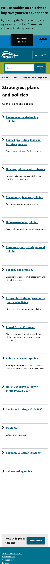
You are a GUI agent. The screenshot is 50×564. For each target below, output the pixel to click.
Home (5, 77)
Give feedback (36, 540)
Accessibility (7, 559)
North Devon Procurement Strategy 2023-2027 (22, 389)
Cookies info (43, 40)
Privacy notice (8, 556)
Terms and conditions (12, 553)
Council (14, 77)
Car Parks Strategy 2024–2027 (24, 409)
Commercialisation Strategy (23, 453)
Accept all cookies (22, 40)
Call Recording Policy (19, 471)
